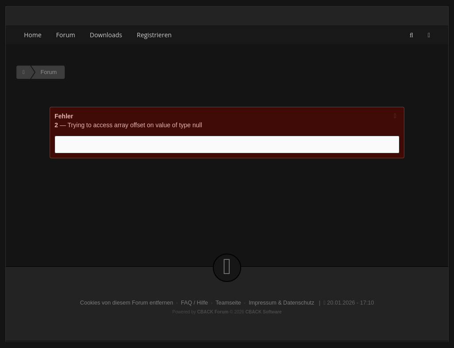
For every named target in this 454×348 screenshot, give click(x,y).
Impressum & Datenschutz (281, 303)
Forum (65, 35)
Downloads (106, 35)
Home (33, 35)
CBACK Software (264, 311)
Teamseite (228, 303)
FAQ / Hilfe (194, 303)
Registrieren (154, 35)
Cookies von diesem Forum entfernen (126, 303)
